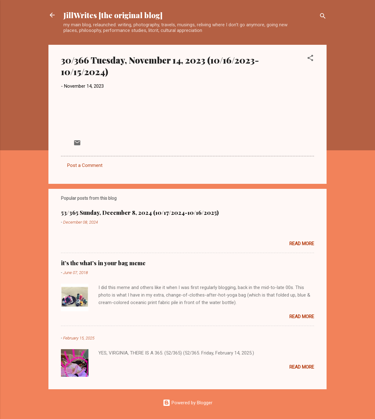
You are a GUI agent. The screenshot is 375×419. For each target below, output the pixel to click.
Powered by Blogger (187, 403)
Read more (301, 243)
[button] (310, 59)
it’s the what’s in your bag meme (103, 263)
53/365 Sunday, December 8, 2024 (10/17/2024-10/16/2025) (140, 212)
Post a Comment (84, 165)
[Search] (323, 17)
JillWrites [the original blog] (112, 15)
